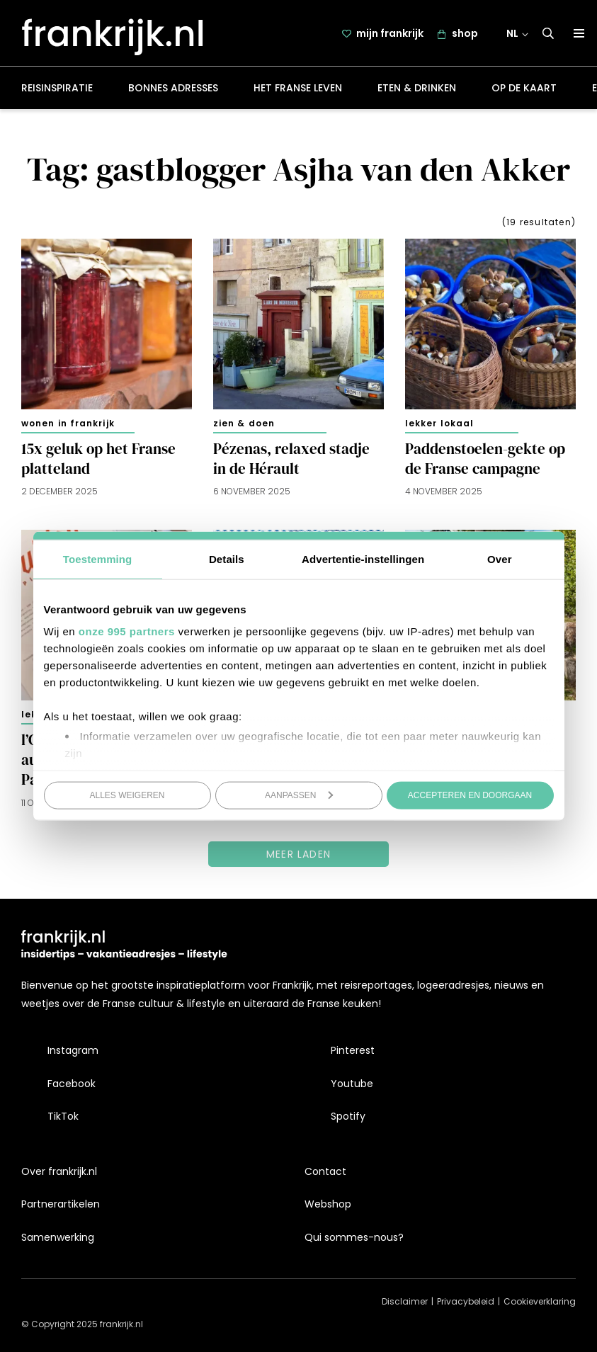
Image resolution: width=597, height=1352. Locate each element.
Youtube (352, 1084)
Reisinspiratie (57, 88)
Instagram (72, 1050)
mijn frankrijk (389, 33)
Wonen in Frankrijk (68, 423)
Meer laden (298, 854)
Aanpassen (299, 795)
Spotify (348, 1116)
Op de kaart (524, 88)
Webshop (328, 1204)
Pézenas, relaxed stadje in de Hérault (291, 459)
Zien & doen (244, 423)
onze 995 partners (127, 631)
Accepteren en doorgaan (470, 795)
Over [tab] (499, 558)
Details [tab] (226, 558)
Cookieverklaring (540, 1301)
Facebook (71, 1084)
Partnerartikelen (60, 1204)
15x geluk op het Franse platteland (98, 459)
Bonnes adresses (173, 88)
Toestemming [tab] (97, 558)
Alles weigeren (126, 795)
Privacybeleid (465, 1301)
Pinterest (353, 1050)
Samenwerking (57, 1237)
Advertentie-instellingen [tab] (363, 558)
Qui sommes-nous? (354, 1237)
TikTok (63, 1116)
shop (465, 33)
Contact (325, 1171)
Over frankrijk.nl (59, 1171)
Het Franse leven (298, 88)
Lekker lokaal (439, 423)
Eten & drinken (416, 88)
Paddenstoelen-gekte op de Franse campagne (485, 459)
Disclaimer (405, 1301)
